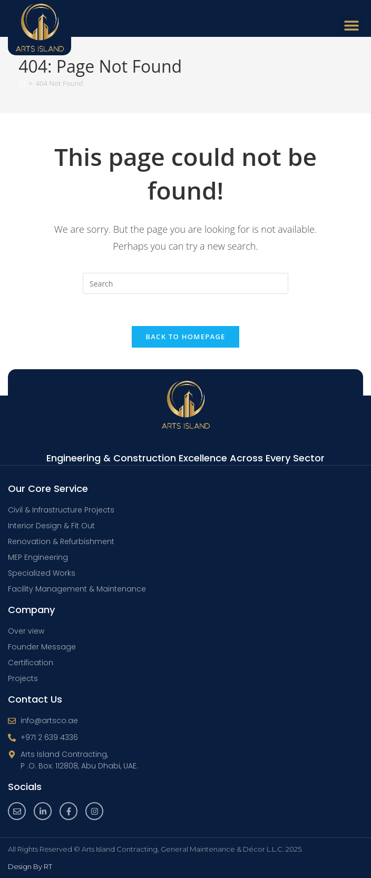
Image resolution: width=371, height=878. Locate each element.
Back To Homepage (185, 336)
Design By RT (30, 866)
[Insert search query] (185, 283)
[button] (351, 25)
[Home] (21, 83)
